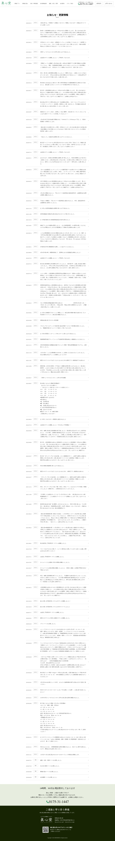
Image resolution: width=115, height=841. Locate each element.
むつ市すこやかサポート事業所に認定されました (57, 419)
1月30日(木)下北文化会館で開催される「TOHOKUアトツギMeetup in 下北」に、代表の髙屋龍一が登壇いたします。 (57, 120)
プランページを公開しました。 (57, 624)
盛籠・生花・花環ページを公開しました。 (57, 760)
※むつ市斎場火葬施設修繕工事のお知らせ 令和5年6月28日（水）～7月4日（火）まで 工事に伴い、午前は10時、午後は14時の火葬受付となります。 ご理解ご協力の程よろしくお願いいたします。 (57, 305)
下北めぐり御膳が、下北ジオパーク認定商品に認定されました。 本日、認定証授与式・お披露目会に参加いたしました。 (57, 201)
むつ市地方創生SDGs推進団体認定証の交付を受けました (57, 219)
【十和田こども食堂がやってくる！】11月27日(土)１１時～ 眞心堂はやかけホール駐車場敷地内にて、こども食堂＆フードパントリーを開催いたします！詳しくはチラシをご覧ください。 (57, 496)
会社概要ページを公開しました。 (57, 777)
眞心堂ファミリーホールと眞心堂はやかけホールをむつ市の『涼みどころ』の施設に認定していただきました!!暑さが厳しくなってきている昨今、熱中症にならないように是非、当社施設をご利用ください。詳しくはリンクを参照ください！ (57, 144)
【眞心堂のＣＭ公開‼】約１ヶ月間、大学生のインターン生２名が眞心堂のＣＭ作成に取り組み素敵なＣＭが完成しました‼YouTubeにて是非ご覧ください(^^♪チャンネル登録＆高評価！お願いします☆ (57, 129)
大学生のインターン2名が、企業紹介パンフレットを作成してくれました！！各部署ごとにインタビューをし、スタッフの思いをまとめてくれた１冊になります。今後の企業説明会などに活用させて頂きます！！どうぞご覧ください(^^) (57, 44)
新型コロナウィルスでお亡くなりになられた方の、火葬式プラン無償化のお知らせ (57, 471)
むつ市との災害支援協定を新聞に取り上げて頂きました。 (57, 208)
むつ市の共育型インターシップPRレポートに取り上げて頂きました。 (57, 333)
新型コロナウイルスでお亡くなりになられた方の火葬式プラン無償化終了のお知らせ (57, 360)
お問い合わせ (108, 3)
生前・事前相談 (34, 3)
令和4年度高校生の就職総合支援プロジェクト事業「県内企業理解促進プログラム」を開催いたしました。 (57, 346)
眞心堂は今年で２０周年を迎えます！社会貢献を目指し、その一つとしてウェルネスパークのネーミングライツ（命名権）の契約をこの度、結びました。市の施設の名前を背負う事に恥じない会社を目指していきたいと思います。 (57, 104)
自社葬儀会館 (43, 3)
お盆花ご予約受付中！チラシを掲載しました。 (57, 556)
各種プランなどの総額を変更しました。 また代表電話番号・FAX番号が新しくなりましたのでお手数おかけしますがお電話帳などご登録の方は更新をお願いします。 (57, 226)
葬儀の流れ (25, 3)
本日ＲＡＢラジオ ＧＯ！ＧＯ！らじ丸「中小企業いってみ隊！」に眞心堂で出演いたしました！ (57, 691)
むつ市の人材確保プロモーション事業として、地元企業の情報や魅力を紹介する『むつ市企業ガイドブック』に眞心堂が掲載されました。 (57, 313)
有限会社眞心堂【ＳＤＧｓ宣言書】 (57, 320)
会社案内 (62, 3)
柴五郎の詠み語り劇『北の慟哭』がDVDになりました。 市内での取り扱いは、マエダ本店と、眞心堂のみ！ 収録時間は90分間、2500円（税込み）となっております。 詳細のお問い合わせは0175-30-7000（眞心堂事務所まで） (57, 506)
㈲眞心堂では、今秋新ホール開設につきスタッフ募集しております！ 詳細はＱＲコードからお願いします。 (57, 24)
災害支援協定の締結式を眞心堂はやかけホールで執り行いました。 (57, 214)
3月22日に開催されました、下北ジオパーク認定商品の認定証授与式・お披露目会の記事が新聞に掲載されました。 (57, 194)
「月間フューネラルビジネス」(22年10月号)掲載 (57, 378)
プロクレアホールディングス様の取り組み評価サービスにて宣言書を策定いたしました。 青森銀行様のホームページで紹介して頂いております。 (57, 327)
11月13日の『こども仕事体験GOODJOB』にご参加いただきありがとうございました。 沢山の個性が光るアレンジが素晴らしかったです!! (57, 353)
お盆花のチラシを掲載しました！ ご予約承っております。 (57, 57)
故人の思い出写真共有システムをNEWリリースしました (57, 607)
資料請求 (98, 3)
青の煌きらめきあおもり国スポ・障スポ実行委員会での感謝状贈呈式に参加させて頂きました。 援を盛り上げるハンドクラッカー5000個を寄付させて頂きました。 (57, 83)
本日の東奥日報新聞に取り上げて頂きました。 (57, 466)
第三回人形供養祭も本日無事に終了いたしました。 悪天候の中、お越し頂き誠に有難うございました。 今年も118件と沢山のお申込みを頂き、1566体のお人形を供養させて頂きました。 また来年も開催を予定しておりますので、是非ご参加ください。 (57, 265)
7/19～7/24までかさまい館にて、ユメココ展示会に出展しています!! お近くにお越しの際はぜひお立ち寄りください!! (57, 550)
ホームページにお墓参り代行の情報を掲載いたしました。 (57, 562)
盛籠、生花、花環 (53, 3)
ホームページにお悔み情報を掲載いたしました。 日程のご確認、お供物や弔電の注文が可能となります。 (57, 569)
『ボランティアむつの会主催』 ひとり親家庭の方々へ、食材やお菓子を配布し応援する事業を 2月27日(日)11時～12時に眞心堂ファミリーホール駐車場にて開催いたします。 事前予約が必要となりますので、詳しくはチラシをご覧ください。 (57, 479)
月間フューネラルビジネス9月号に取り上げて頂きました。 (57, 52)
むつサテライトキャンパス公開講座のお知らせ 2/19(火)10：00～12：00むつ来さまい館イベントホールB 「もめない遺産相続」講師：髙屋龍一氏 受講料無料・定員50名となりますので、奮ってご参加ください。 (57, 739)
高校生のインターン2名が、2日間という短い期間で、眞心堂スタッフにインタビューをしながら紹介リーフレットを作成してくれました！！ (57, 112)
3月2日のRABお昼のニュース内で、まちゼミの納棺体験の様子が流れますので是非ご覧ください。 (57, 683)
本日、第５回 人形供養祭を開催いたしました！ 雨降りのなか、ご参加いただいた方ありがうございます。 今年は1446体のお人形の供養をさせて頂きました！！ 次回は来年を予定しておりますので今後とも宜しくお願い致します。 (57, 75)
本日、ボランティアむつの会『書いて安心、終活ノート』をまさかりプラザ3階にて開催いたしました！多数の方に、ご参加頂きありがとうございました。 (57, 487)
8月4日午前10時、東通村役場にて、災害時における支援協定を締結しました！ (57, 252)
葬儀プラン (17, 3)
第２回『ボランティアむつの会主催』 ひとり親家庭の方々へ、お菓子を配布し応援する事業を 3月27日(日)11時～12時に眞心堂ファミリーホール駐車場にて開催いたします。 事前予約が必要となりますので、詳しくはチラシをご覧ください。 (57, 458)
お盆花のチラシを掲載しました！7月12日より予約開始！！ (57, 425)
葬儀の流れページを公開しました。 (57, 771)
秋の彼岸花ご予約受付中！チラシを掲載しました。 (57, 543)
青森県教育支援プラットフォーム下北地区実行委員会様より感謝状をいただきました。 (57, 339)
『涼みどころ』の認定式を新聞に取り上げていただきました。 (57, 137)
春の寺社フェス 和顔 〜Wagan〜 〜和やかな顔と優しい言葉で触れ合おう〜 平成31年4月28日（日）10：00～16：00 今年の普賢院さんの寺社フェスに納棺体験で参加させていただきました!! (57, 674)
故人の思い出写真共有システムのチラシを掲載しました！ (57, 601)
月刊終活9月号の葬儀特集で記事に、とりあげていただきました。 (57, 247)
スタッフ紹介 (70, 3)
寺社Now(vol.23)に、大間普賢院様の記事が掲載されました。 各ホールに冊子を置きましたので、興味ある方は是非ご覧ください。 (57, 748)
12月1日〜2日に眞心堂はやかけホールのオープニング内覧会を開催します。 (57, 754)
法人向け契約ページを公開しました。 (57, 766)
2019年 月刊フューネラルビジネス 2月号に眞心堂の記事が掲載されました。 (57, 697)
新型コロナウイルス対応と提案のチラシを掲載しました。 (57, 618)
